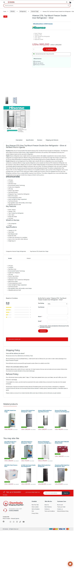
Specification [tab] (30, 140)
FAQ (33, 511)
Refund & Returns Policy (63, 511)
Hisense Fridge (34, 11)
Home (4, 11)
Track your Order (61, 506)
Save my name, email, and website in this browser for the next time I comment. (54, 326)
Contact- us (60, 509)
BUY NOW (50, 49)
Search (68, 5)
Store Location (35, 506)
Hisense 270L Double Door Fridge (40, 251)
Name (40, 316)
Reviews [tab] (39, 140)
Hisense (28, 258)
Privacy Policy (35, 513)
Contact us (47, 509)
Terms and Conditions (50, 511)
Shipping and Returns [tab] (52, 140)
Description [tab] (19, 140)
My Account (60, 504)
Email (40, 321)
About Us (47, 504)
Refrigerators (23, 11)
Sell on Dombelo (35, 509)
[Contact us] (70, 564)
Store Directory (48, 506)
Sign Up (66, 493)
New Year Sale (35, 504)
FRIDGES (12, 11)
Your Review (41, 307)
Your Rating (41, 303)
